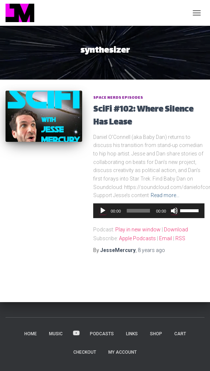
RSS (180, 238)
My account (122, 352)
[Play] (102, 210)
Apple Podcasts (137, 238)
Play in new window (138, 229)
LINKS (132, 333)
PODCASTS (102, 333)
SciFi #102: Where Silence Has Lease (143, 116)
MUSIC (56, 333)
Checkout (84, 352)
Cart (180, 333)
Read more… (165, 195)
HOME (30, 333)
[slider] (138, 211)
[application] (148, 210)
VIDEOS (76, 333)
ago (151, 250)
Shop (156, 333)
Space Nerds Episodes (118, 97)
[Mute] (174, 210)
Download (176, 229)
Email (165, 238)
